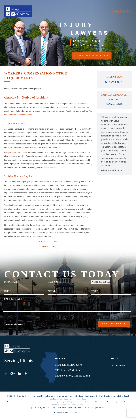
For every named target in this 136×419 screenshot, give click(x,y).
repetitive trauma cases (17, 152)
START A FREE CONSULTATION (93, 56)
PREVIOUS (43, 241)
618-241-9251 (114, 82)
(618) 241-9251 (122, 11)
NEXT (56, 241)
